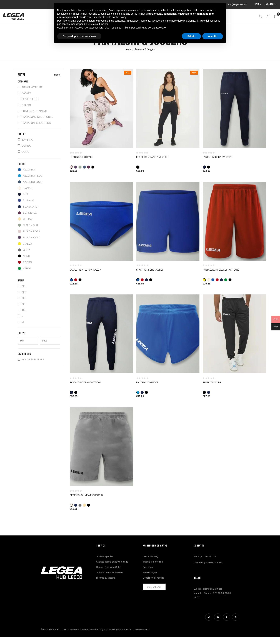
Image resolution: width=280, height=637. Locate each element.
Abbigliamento (30, 87)
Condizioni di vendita (153, 577)
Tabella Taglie (150, 572)
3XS (22, 304)
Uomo (23, 151)
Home (128, 49)
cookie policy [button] (119, 17)
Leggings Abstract (81, 157)
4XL (22, 310)
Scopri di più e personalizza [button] (79, 36)
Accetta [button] (212, 36)
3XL (22, 298)
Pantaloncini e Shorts (35, 116)
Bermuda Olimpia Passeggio (86, 495)
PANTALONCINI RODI (147, 382)
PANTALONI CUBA (212, 382)
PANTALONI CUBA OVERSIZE (217, 157)
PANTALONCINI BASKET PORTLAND (221, 270)
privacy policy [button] (183, 10)
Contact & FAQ (150, 556)
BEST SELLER (28, 99)
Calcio (24, 105)
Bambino (25, 139)
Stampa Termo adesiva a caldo (112, 561)
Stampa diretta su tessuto (109, 572)
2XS (22, 292)
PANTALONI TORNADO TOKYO (85, 382)
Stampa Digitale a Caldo (108, 567)
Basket (24, 93)
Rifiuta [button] (191, 36)
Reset (57, 74)
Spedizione (148, 567)
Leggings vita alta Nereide (152, 157)
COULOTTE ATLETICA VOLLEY (85, 270)
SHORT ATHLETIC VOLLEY (149, 270)
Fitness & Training (32, 111)
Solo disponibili (31, 359)
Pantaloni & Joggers (34, 122)
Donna (24, 145)
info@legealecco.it (237, 4)
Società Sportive (104, 556)
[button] (275, 16)
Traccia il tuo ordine (153, 561)
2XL (22, 286)
